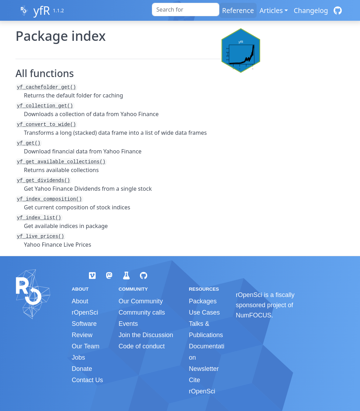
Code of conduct (141, 346)
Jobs (78, 357)
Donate (82, 368)
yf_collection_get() (45, 106)
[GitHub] (338, 10)
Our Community (140, 301)
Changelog (311, 10)
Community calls (141, 312)
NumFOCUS (253, 315)
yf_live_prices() (40, 236)
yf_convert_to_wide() (46, 124)
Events (128, 323)
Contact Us (87, 380)
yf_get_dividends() (43, 180)
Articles (271, 10)
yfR (41, 10)
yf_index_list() (39, 218)
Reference (238, 10)
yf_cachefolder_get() (46, 87)
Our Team (85, 346)
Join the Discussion (145, 335)
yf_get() (28, 143)
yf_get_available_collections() (61, 162)
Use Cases (204, 312)
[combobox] (185, 9)
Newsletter (204, 368)
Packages (203, 301)
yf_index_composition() (49, 199)
